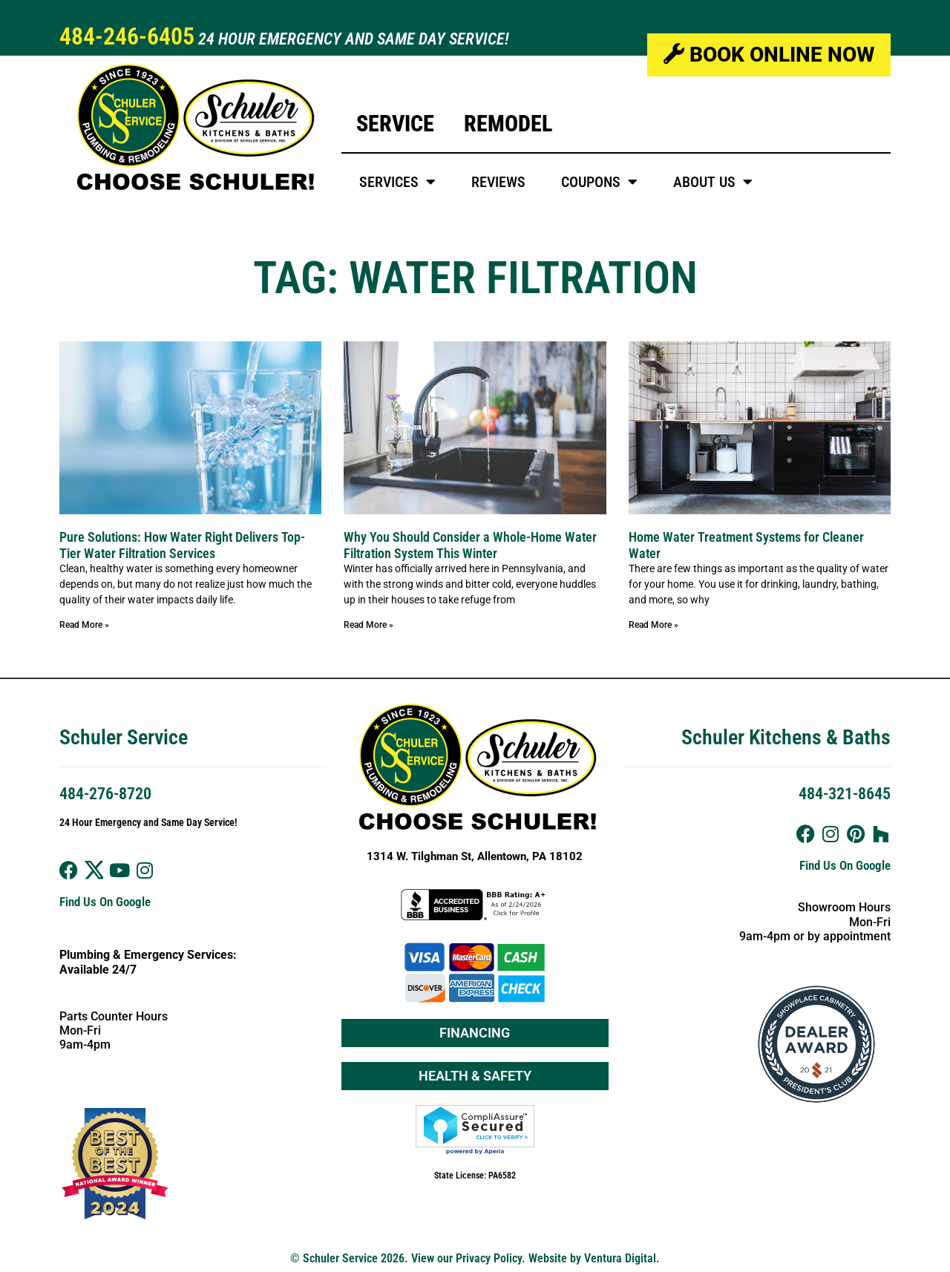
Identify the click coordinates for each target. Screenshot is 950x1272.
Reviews (498, 182)
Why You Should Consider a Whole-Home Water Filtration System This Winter (470, 545)
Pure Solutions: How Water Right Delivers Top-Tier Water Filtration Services (182, 545)
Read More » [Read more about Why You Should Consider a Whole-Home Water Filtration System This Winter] (368, 625)
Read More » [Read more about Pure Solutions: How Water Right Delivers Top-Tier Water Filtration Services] (84, 625)
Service (395, 124)
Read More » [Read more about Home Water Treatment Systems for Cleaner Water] (653, 625)
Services (397, 181)
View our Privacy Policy (466, 1258)
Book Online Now (769, 54)
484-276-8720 (105, 793)
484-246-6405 (126, 36)
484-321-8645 (845, 793)
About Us (713, 181)
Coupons (599, 181)
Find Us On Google (105, 901)
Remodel (508, 124)
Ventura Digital (620, 1258)
